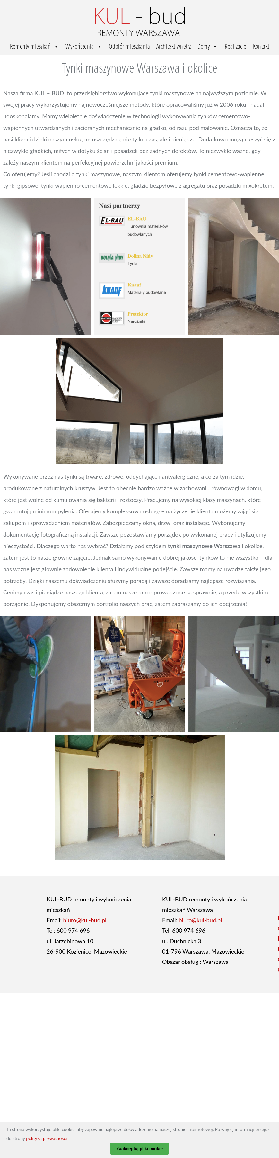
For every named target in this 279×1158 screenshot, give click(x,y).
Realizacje (236, 46)
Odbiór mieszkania (129, 46)
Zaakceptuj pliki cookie (139, 1148)
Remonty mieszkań (34, 46)
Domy (207, 46)
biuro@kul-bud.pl (85, 920)
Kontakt (261, 46)
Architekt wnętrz (173, 46)
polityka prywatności (46, 1138)
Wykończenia (83, 46)
